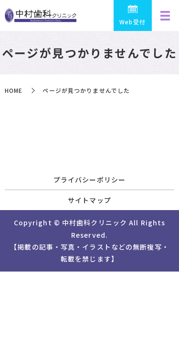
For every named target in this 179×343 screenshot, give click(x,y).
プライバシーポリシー (89, 179)
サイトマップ (89, 200)
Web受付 (132, 22)
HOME (13, 90)
